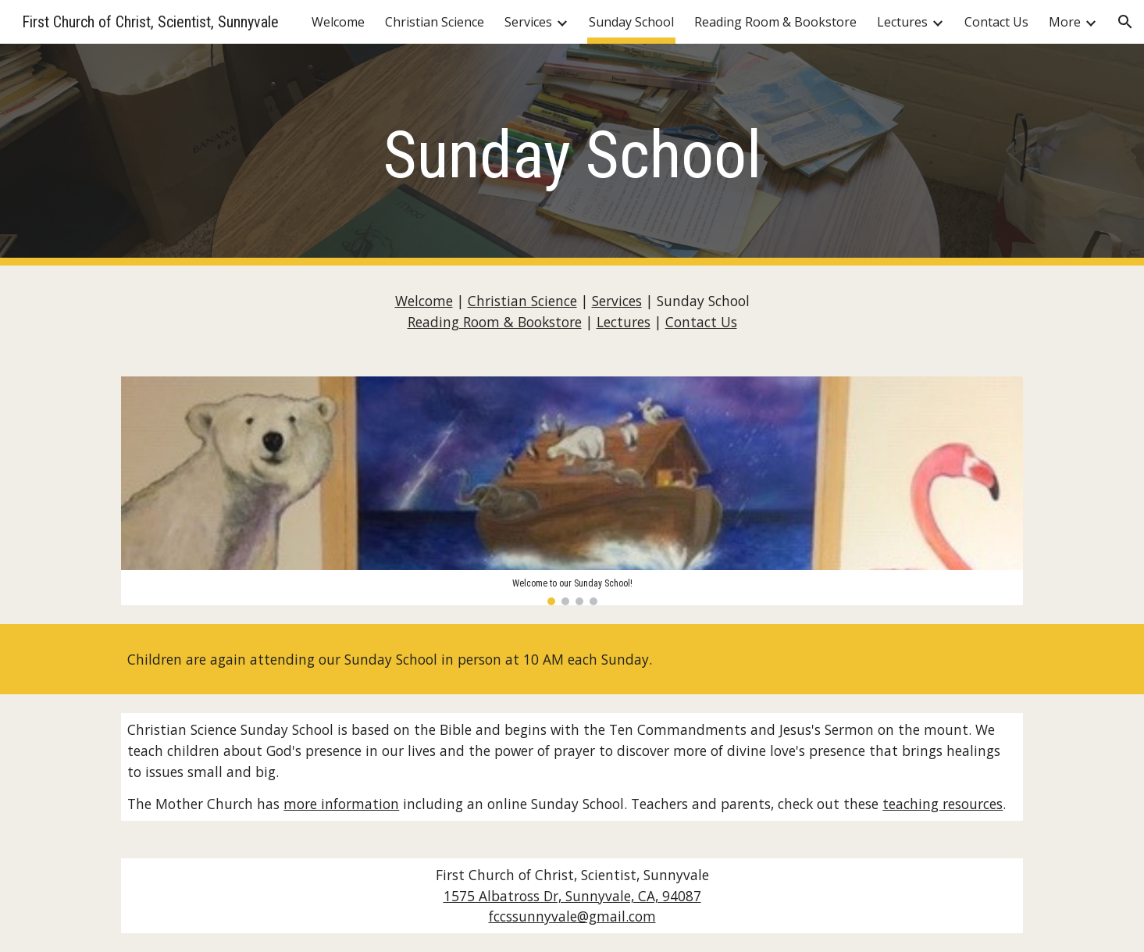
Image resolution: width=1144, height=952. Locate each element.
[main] (571, 155)
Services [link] (528, 21)
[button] (1125, 22)
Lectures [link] (902, 21)
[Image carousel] (571, 490)
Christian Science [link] (434, 21)
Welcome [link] (338, 21)
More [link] (1065, 21)
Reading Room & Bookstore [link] (775, 21)
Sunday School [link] (631, 21)
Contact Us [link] (996, 21)
